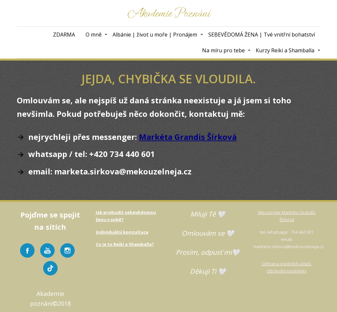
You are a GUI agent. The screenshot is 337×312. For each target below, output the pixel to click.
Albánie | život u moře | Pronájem (155, 34)
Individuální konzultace (122, 232)
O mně (94, 34)
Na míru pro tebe (223, 50)
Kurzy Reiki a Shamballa (285, 50)
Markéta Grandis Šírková (188, 136)
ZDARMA (64, 34)
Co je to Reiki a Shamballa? (125, 244)
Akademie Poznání (168, 13)
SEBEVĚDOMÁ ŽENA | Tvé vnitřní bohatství (261, 34)
